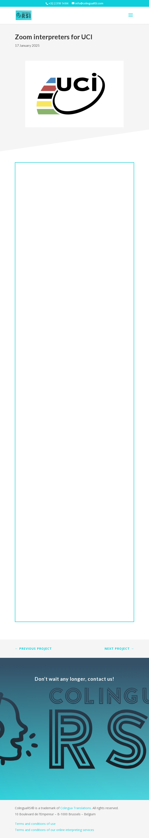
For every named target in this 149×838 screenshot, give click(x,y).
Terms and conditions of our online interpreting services (54, 830)
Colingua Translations (75, 808)
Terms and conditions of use (35, 824)
